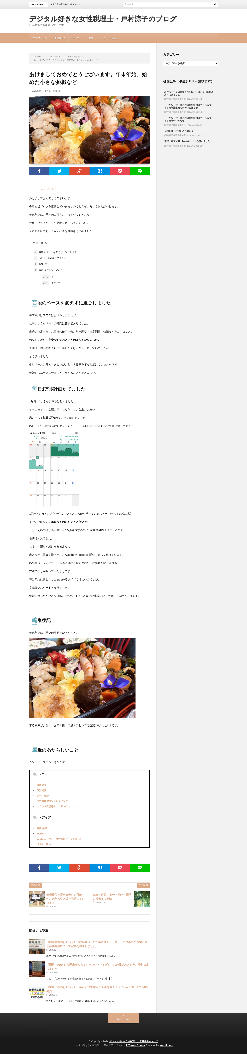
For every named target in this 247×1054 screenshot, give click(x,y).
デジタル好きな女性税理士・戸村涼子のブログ (103, 18)
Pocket (51, 189)
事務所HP (59, 37)
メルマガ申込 (44, 844)
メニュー (51, 277)
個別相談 (41, 790)
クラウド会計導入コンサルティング (56, 806)
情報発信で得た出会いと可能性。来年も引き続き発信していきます (65, 898)
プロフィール (40, 37)
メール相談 (43, 795)
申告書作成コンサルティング (52, 801)
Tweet (42, 189)
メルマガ (77, 37)
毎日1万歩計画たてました (50, 258)
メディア (51, 283)
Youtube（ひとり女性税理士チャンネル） (59, 838)
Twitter (41, 833)
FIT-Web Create (135, 1045)
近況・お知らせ (53, 91)
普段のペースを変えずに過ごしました (57, 252)
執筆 (91, 37)
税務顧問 (41, 785)
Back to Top (123, 1019)
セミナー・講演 (109, 37)
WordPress (166, 1045)
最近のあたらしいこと (48, 270)
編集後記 (41, 264)
